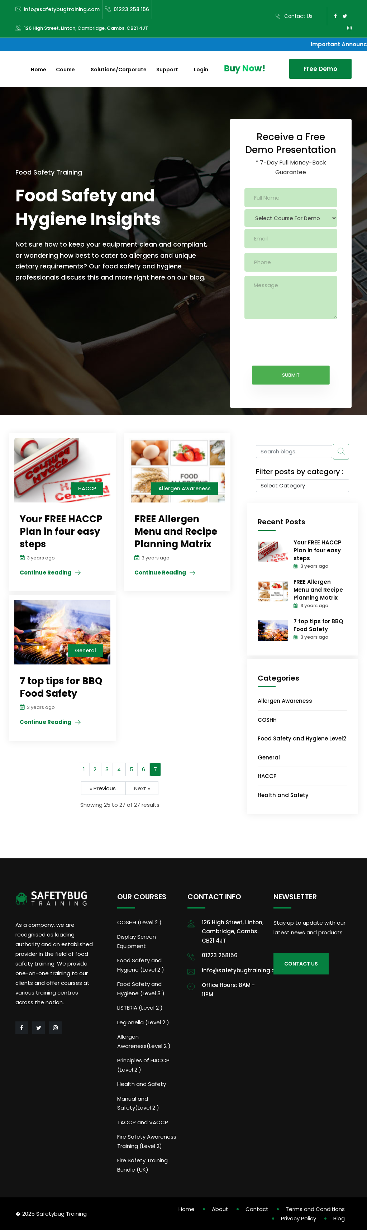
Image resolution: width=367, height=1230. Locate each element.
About (220, 1209)
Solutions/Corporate (119, 69)
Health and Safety (283, 795)
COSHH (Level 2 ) (139, 922)
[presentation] (298, 337)
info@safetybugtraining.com (62, 9)
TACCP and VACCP (142, 1122)
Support (167, 69)
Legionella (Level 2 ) (143, 1022)
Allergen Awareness (285, 701)
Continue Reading (45, 572)
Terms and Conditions (315, 1209)
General (269, 757)
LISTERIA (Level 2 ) (140, 1007)
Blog (339, 1218)
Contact (257, 1209)
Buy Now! (243, 68)
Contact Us (298, 16)
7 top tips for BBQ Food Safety (318, 625)
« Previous (103, 788)
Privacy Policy (298, 1218)
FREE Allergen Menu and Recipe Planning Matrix (318, 589)
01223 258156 (220, 955)
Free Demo (320, 69)
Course (65, 69)
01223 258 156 (131, 9)
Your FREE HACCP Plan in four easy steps (318, 550)
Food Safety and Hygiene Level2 (302, 738)
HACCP (267, 776)
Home (38, 69)
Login (201, 69)
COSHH (267, 720)
